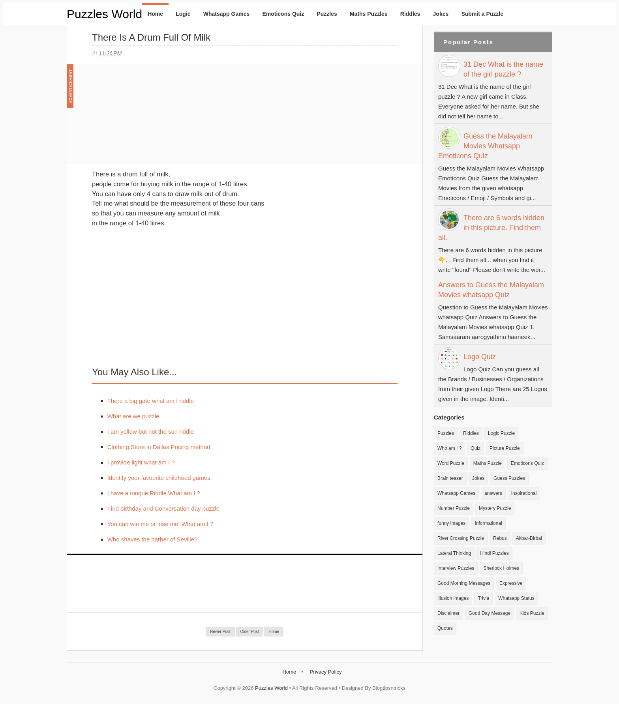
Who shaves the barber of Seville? (152, 539)
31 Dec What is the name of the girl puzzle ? (503, 69)
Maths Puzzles (369, 14)
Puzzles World (104, 14)
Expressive (511, 583)
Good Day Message (489, 613)
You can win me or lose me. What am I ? (160, 524)
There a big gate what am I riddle (150, 400)
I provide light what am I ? (141, 462)
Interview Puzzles (455, 568)
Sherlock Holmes (501, 568)
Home (155, 14)
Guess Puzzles (509, 478)
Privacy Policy (325, 672)
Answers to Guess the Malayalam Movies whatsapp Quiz (491, 290)
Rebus (500, 538)
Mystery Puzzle (495, 508)
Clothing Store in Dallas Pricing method (158, 447)
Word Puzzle (450, 463)
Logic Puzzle (501, 433)
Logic (183, 14)
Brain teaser (450, 478)
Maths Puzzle (487, 463)
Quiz (475, 448)
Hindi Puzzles (494, 553)
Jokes (441, 14)
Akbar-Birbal (529, 538)
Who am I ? (449, 448)
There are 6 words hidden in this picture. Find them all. (491, 228)
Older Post (249, 631)
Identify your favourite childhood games (158, 477)
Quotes (445, 628)
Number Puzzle (453, 508)
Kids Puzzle (532, 613)
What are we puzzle (133, 416)
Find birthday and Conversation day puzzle (163, 508)
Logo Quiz (479, 357)
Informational (488, 523)
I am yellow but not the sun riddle (150, 431)
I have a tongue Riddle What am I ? (153, 493)
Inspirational (524, 493)
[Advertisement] (151, 117)
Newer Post (220, 631)
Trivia (483, 598)
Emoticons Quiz (283, 14)
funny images (451, 523)
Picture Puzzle (505, 448)
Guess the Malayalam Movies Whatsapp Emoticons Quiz (485, 146)
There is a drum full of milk (151, 37)
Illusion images (453, 598)
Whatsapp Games (226, 14)
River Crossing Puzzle (460, 538)
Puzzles (327, 14)
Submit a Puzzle (482, 14)
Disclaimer (448, 613)
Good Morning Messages (463, 583)
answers (493, 493)
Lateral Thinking (454, 553)
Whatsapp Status (516, 598)
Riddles (410, 14)
